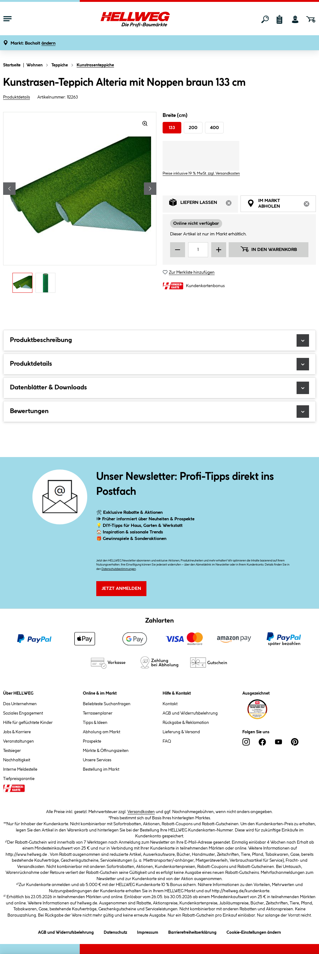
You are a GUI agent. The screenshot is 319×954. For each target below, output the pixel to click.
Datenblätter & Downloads (159, 388)
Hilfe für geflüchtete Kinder (28, 723)
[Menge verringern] (177, 249)
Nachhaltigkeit (16, 760)
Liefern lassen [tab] (203, 204)
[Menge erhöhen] (218, 249)
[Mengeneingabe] (198, 249)
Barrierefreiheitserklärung (192, 931)
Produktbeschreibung (159, 340)
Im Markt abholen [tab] (281, 204)
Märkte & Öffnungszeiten (106, 751)
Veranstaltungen (18, 741)
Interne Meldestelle (20, 769)
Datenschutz (115, 931)
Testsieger (12, 751)
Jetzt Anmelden (121, 588)
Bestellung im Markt (101, 769)
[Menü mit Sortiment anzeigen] (7, 19)
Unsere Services (97, 760)
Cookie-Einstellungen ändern (253, 931)
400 (214, 128)
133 (172, 128)
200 (193, 128)
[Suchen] (265, 19)
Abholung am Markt (101, 732)
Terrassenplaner (97, 713)
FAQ (167, 741)
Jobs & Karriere (17, 732)
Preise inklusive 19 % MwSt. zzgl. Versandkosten (201, 173)
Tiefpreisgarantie (19, 779)
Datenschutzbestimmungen (119, 569)
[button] (33, 43)
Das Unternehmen (20, 704)
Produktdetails (16, 97)
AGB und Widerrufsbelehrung (190, 713)
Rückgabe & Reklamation (186, 723)
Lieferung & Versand (181, 732)
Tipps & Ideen (95, 723)
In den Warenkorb (268, 249)
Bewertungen (159, 411)
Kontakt (170, 704)
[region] (80, 204)
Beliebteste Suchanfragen (107, 704)
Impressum (147, 931)
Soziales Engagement (23, 713)
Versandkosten (141, 812)
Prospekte (92, 741)
